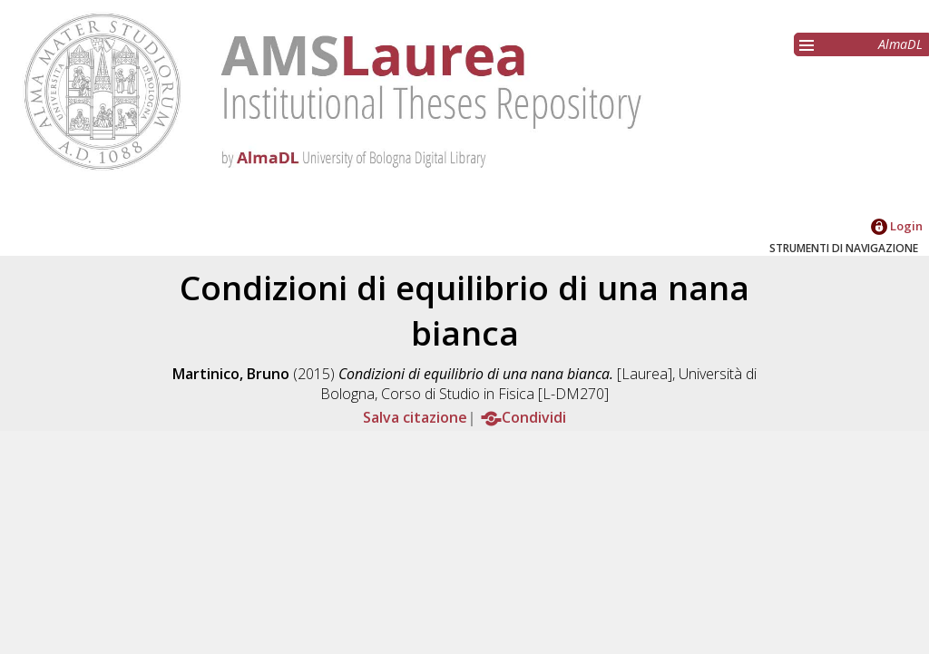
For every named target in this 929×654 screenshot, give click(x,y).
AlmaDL (900, 44)
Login (897, 226)
